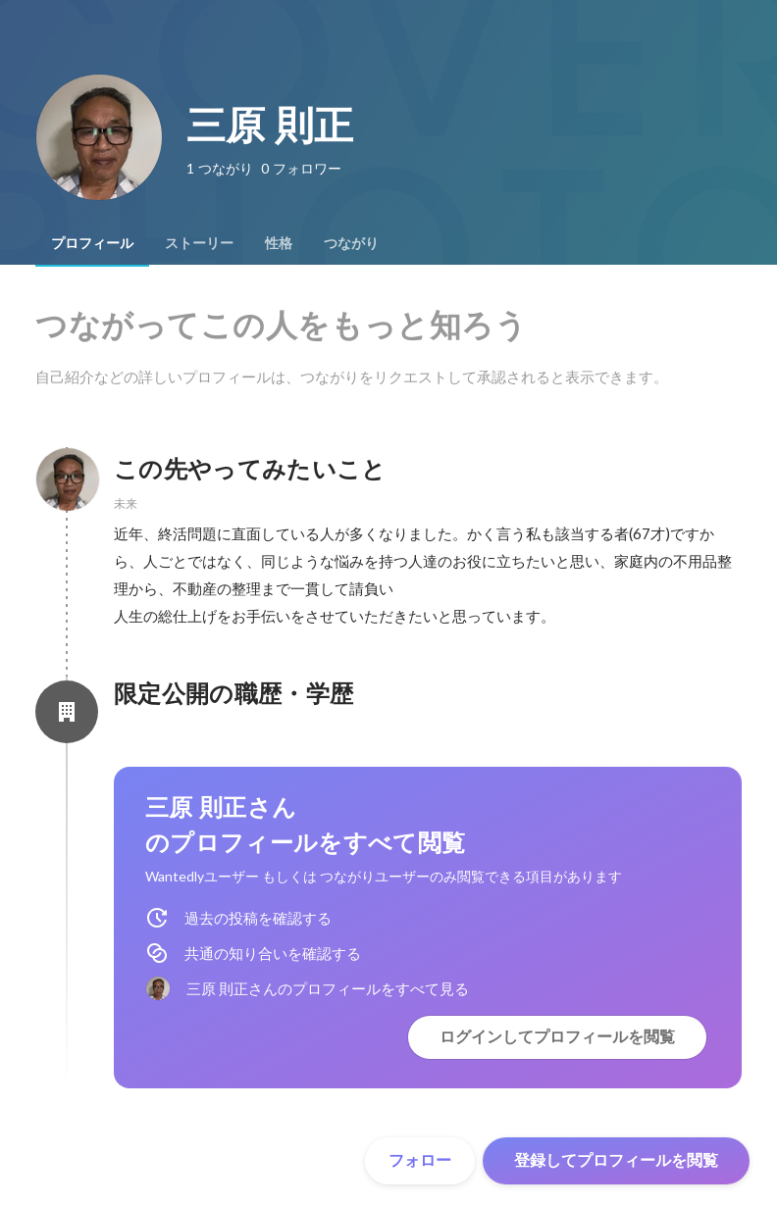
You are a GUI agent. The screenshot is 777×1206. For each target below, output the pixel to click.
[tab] (92, 243)
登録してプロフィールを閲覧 (616, 1160)
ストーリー (199, 243)
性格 (278, 243)
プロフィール (92, 243)
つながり (351, 243)
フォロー (419, 1160)
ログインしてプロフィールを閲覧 (557, 1037)
